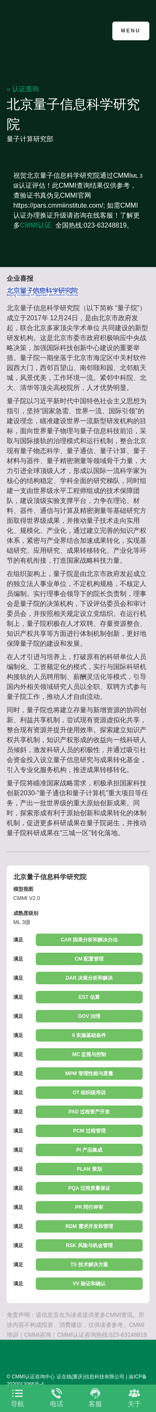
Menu (131, 31)
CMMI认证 (35, 225)
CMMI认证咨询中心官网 (47, 30)
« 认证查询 (23, 89)
